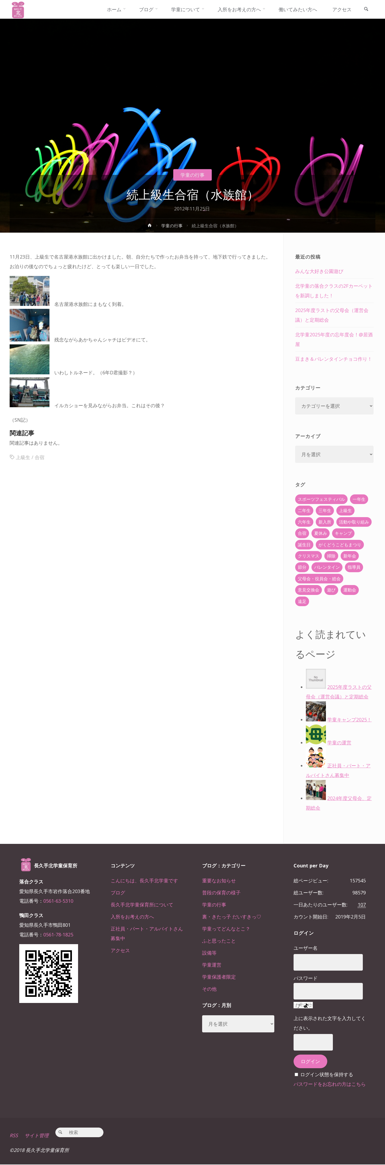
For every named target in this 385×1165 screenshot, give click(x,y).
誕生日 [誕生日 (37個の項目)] (304, 545)
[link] (366, 9)
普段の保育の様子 (221, 892)
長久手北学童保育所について (142, 904)
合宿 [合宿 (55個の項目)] (302, 533)
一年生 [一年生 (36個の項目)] (359, 499)
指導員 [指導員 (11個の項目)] (354, 567)
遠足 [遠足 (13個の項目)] (302, 601)
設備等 (209, 952)
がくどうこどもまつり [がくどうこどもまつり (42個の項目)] (339, 545)
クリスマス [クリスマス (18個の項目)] (308, 556)
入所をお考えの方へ (132, 916)
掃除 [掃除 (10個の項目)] (331, 556)
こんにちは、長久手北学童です (144, 880)
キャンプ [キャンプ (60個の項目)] (343, 533)
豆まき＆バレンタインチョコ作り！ (333, 359)
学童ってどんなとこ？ (226, 928)
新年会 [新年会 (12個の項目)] (349, 556)
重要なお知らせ (219, 880)
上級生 (23, 457)
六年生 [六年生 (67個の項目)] (304, 522)
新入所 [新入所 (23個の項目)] (324, 522)
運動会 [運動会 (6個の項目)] (349, 590)
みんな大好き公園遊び (319, 271)
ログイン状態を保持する (326, 1074)
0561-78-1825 (58, 934)
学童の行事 (192, 175)
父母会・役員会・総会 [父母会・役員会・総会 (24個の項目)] (319, 579)
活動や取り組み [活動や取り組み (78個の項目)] (354, 522)
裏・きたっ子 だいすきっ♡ (231, 916)
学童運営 (211, 965)
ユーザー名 (306, 948)
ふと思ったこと (219, 940)
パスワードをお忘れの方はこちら (330, 1084)
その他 (209, 989)
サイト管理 (37, 1136)
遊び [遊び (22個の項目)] (331, 590)
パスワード (306, 978)
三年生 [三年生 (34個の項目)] (324, 510)
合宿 (39, 457)
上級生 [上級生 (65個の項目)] (345, 510)
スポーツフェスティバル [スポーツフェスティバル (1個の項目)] (321, 499)
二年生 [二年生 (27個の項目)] (304, 510)
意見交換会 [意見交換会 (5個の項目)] (308, 590)
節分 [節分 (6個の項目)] (302, 567)
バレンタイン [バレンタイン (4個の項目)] (327, 567)
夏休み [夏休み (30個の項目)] (320, 533)
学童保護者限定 (219, 977)
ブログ (118, 892)
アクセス (120, 950)
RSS (14, 1136)
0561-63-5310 (58, 901)
